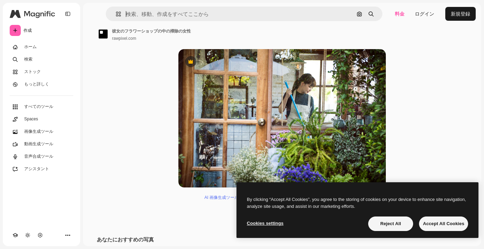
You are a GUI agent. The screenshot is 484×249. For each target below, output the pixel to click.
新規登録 (460, 14)
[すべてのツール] (41, 106)
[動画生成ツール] (41, 144)
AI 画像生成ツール (221, 197)
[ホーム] (41, 47)
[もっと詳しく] (41, 84)
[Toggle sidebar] (67, 13)
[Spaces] (41, 119)
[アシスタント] (41, 169)
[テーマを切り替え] (27, 235)
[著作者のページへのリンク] (103, 34)
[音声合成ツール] (41, 156)
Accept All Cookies (443, 223)
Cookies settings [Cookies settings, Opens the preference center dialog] (265, 223)
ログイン (424, 14)
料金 (399, 14)
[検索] (41, 59)
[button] (115, 14)
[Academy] (15, 235)
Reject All (390, 223)
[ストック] (41, 71)
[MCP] (40, 235)
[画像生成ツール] (41, 131)
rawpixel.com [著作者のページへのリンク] (124, 38)
